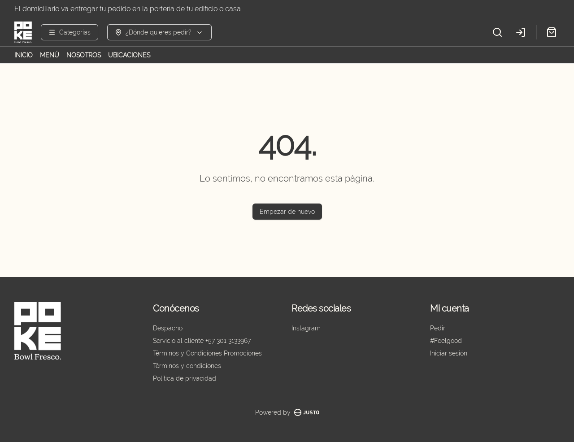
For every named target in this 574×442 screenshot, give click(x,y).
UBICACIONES (129, 55)
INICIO (23, 55)
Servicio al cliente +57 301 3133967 (202, 340)
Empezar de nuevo (287, 211)
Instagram (306, 328)
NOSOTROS (83, 55)
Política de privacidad (184, 378)
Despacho (168, 328)
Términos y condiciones (187, 365)
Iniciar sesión (448, 353)
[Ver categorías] (69, 32)
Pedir (437, 328)
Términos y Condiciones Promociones (207, 353)
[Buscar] (497, 32)
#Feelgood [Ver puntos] (446, 340)
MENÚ (49, 55)
